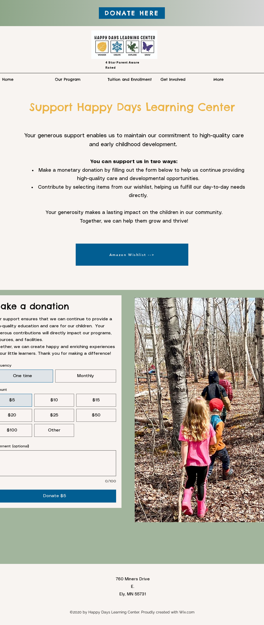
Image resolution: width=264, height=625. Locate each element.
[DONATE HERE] (132, 13)
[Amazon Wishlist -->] (132, 255)
